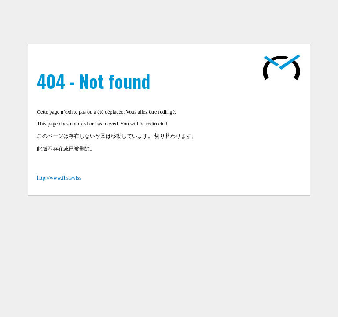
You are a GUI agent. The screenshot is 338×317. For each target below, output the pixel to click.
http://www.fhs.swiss (59, 178)
